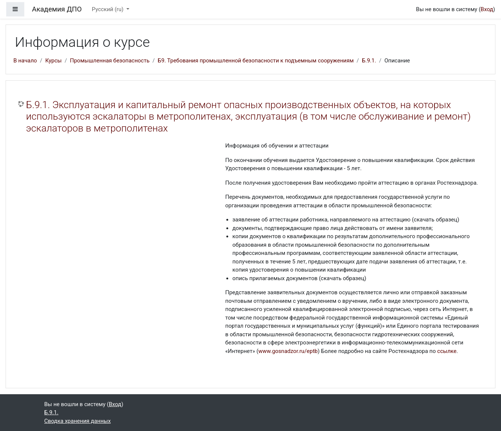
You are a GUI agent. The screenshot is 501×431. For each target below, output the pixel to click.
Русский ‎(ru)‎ (108, 9)
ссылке (446, 351)
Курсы (53, 60)
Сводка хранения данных (77, 421)
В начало (25, 60)
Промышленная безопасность (109, 60)
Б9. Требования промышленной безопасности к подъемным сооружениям (256, 60)
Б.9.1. (369, 60)
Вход (487, 9)
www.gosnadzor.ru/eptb (288, 351)
